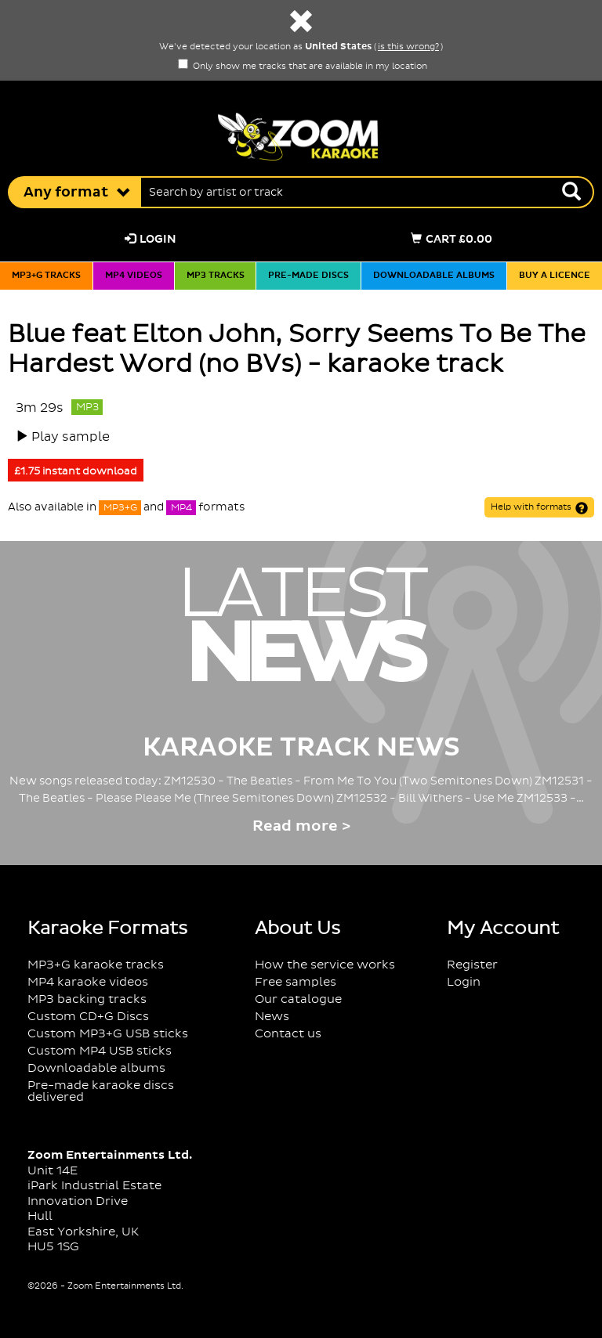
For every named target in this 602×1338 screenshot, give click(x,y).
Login (150, 239)
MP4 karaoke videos (87, 982)
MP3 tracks (216, 275)
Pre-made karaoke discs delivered (100, 1091)
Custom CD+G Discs (88, 1016)
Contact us (288, 1033)
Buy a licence (554, 275)
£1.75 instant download (75, 471)
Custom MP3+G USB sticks (107, 1033)
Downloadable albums (434, 275)
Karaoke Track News (301, 747)
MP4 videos (133, 275)
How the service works (325, 965)
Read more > (301, 826)
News (272, 1016)
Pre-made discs (308, 275)
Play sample (70, 437)
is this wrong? (408, 46)
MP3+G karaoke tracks (95, 965)
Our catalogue (298, 999)
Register (472, 965)
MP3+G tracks (46, 275)
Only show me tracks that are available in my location (302, 66)
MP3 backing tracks (87, 999)
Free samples (295, 982)
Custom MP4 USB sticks (99, 1051)
